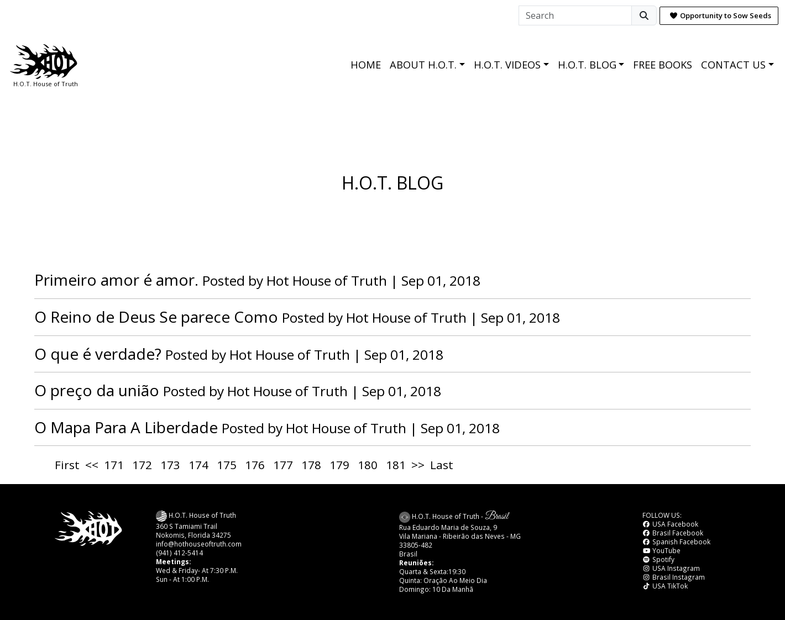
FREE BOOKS (662, 64)
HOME (365, 64)
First (67, 464)
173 (170, 464)
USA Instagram (671, 568)
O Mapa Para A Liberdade (126, 427)
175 (227, 464)
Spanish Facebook (676, 541)
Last (441, 464)
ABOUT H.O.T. (423, 64)
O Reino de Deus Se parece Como (156, 316)
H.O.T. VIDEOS (507, 64)
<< (91, 464)
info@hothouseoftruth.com (199, 543)
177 (283, 464)
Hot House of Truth (328, 280)
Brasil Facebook (672, 532)
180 (368, 464)
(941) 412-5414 (179, 552)
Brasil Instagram (673, 576)
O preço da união (96, 390)
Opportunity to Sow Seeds (720, 15)
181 (396, 464)
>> (418, 464)
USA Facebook (670, 523)
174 (198, 464)
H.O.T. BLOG (587, 64)
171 (114, 464)
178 (311, 464)
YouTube (661, 550)
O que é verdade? (97, 353)
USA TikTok (665, 585)
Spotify (658, 559)
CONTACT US (733, 64)
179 (339, 464)
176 (255, 464)
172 (142, 464)
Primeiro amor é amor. (116, 279)
